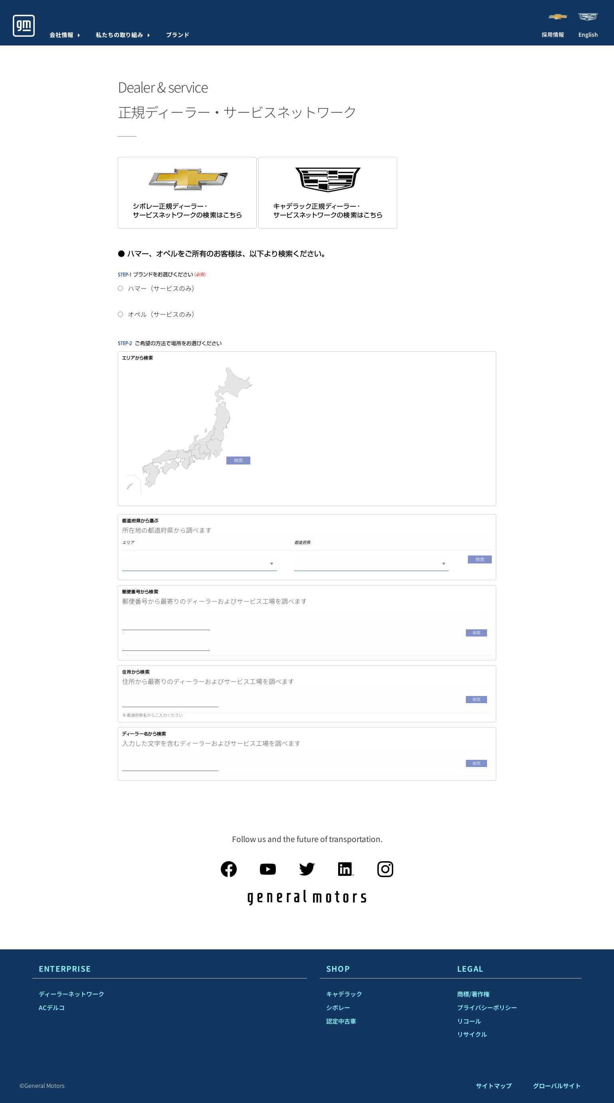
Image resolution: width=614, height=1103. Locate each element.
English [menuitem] (588, 34)
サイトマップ (494, 1085)
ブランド (178, 34)
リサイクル (472, 1034)
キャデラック (344, 993)
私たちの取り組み (119, 34)
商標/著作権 (473, 993)
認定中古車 (341, 1020)
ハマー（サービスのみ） (158, 288)
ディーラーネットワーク (71, 993)
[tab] (169, 968)
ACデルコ (52, 1007)
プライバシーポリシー (487, 1007)
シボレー (338, 1007)
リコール (469, 1020)
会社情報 (61, 34)
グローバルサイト (557, 1085)
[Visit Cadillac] (588, 16)
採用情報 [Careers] (553, 34)
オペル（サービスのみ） (158, 314)
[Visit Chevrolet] (558, 16)
